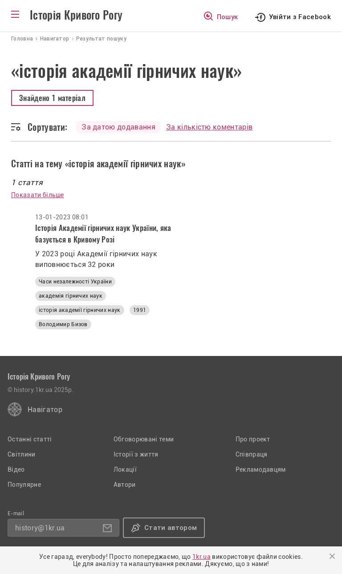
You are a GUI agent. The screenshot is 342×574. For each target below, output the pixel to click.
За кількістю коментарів (209, 127)
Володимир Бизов (63, 324)
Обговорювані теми (144, 439)
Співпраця (252, 454)
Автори (125, 484)
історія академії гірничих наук (80, 310)
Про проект (253, 439)
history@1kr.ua (40, 528)
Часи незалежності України (75, 282)
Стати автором (170, 528)
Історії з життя (136, 454)
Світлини (22, 454)
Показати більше (37, 194)
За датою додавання (118, 127)
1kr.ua (201, 556)
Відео (16, 469)
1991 (139, 310)
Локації (125, 469)
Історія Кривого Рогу (76, 15)
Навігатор (45, 409)
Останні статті (30, 439)
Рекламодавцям (261, 469)
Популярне (24, 484)
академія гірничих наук (70, 296)
